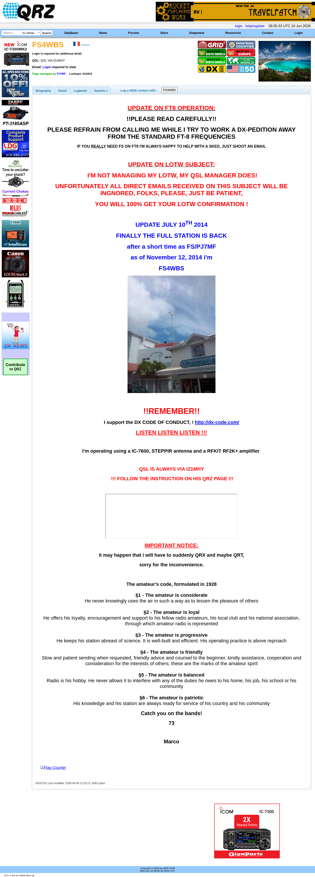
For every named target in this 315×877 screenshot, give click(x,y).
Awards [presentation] (100, 90)
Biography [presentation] (43, 90)
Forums (133, 33)
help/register (255, 26)
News (103, 33)
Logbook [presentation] (80, 90)
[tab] (43, 90)
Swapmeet (196, 33)
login (238, 26)
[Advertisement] (110, 831)
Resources (233, 33)
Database (71, 33)
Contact (267, 33)
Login (298, 33)
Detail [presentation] (62, 90)
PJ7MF (61, 73)
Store (164, 33)
